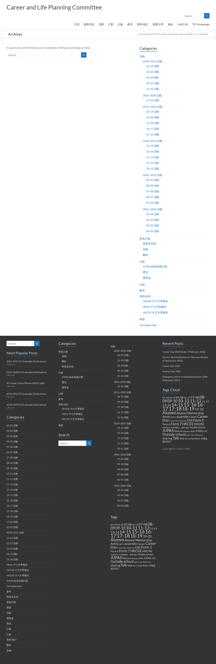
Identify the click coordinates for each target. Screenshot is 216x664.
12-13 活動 (152, 157)
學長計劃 (144, 238)
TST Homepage (200, 24)
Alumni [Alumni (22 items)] (117, 539)
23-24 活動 (152, 71)
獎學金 (147, 277)
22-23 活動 (152, 66)
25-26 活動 (152, 100)
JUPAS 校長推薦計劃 (155, 266)
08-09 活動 (152, 185)
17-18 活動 (152, 123)
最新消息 (89, 24)
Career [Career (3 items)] (141, 543)
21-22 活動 (152, 88)
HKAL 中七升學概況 (154, 306)
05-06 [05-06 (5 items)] (128, 524)
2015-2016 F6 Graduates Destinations (26, 393)
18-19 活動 (152, 111)
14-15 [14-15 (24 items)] (125, 531)
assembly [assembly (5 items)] (131, 543)
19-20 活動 (152, 117)
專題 (142, 319)
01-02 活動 (152, 225)
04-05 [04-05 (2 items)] (120, 524)
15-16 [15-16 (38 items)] (138, 531)
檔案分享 (158, 24)
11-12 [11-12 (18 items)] (144, 527)
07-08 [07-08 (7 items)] (143, 524)
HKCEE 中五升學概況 (155, 312)
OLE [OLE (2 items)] (153, 558)
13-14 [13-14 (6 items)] (115, 532)
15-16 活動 (152, 134)
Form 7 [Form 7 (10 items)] (124, 551)
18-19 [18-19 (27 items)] (136, 535)
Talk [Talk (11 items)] (124, 565)
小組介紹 (182, 24)
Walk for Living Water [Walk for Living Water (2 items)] (138, 565)
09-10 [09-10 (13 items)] (120, 528)
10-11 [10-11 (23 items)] (131, 527)
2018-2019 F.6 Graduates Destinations (27, 404)
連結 (170, 24)
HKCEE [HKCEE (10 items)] (136, 551)
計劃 (111, 24)
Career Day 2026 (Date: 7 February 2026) (183, 351)
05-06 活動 (152, 202)
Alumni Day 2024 (171, 371)
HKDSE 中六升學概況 (155, 301)
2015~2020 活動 (152, 106)
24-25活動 (152, 77)
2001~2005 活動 (152, 209)
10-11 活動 (152, 168)
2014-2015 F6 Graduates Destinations (26, 361)
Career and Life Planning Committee (54, 7)
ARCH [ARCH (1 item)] (121, 544)
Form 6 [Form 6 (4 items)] (115, 551)
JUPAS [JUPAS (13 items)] (116, 557)
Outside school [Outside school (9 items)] (122, 561)
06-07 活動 (152, 197)
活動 (101, 24)
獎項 (145, 272)
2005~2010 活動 (152, 175)
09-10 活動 (152, 179)
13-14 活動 (152, 151)
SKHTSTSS (154, 34)
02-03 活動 (152, 219)
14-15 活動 (152, 145)
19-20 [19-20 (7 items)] (147, 536)
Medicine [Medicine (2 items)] (126, 558)
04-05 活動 (152, 231)
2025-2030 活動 (152, 95)
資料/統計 (143, 24)
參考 (130, 24)
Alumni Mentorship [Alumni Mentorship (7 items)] (138, 540)
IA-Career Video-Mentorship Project (26, 383)
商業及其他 (149, 243)
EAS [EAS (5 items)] (138, 547)
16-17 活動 (152, 128)
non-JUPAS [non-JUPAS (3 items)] (145, 558)
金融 (145, 249)
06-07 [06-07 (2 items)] (135, 524)
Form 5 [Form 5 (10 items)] (146, 547)
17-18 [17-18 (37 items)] (123, 535)
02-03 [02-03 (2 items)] (114, 524)
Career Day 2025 (171, 366)
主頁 (77, 24)
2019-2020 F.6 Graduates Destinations (27, 372)
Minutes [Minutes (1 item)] (134, 558)
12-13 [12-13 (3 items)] (153, 528)
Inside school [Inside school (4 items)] (145, 554)
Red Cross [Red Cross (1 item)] (138, 562)
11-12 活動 (152, 162)
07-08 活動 (152, 191)
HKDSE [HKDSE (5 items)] (147, 551)
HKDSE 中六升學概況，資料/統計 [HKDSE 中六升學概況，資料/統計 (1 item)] (124, 555)
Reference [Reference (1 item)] (147, 562)
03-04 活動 (152, 214)
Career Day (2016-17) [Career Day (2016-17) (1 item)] (126, 548)
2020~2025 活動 (152, 61)
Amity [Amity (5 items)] (115, 543)
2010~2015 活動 (152, 140)
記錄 (120, 24)
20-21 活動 (152, 83)
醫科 (145, 254)
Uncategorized (147, 325)
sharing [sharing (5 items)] (115, 565)
